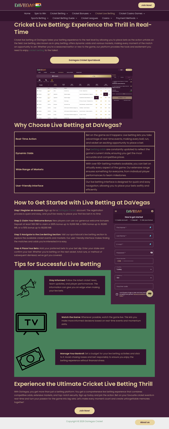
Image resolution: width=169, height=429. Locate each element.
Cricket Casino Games (132, 13)
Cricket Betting (59, 13)
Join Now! (84, 410)
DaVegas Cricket (67, 210)
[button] (146, 5)
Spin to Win (40, 13)
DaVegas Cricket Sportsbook (84, 60)
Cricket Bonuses (81, 13)
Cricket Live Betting (105, 13)
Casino (107, 18)
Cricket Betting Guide (65, 18)
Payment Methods (127, 18)
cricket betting (36, 50)
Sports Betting (39, 18)
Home (27, 13)
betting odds (98, 149)
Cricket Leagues (89, 18)
